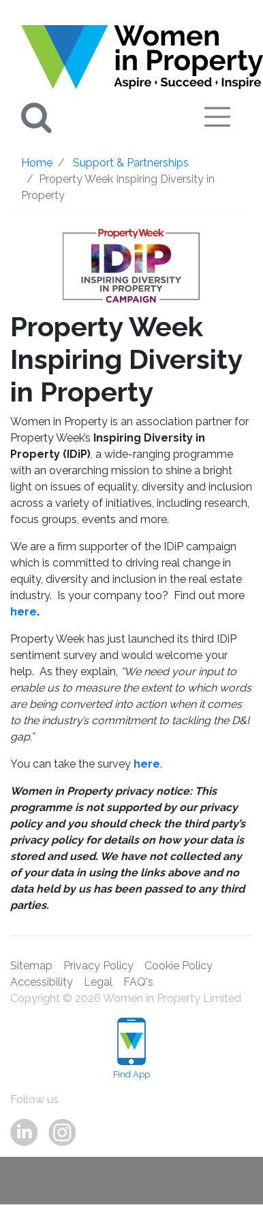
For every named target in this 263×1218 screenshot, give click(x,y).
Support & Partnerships (131, 162)
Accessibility (41, 981)
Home (36, 162)
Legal (98, 981)
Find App (131, 1048)
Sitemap (31, 965)
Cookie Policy (178, 965)
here (23, 611)
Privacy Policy (98, 965)
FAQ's (138, 981)
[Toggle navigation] (217, 117)
